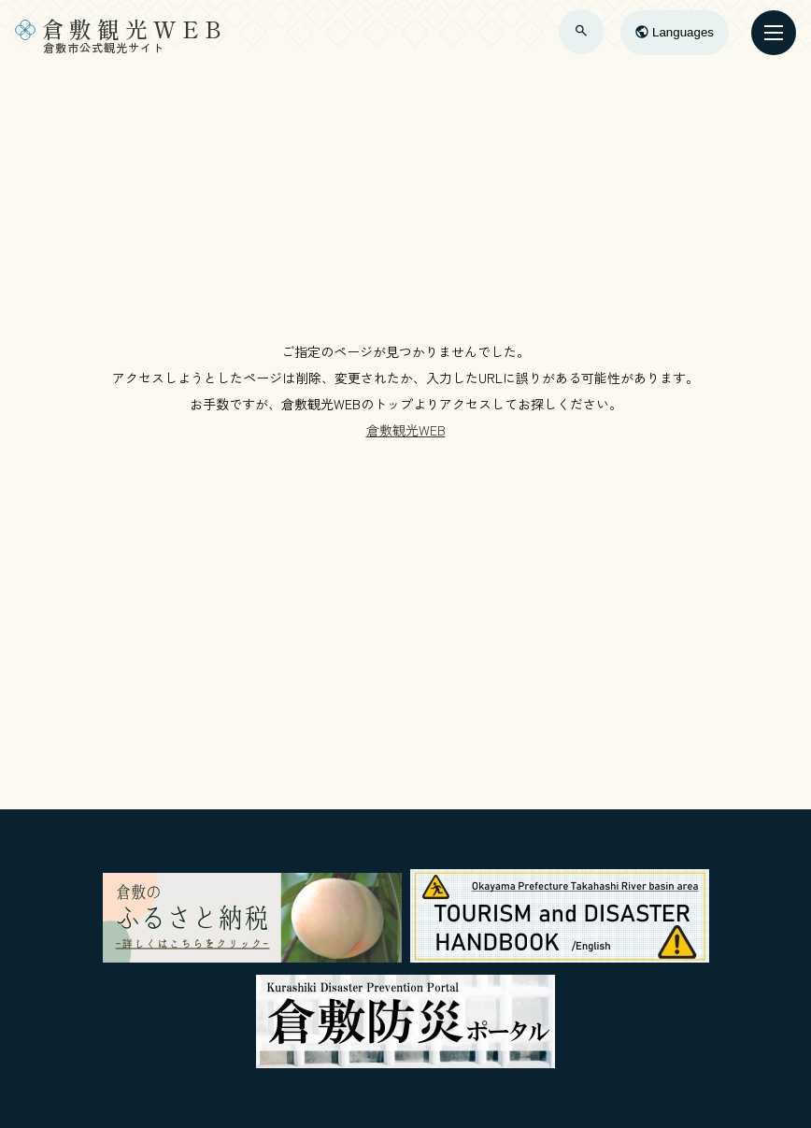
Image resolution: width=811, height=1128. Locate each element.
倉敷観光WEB (406, 430)
